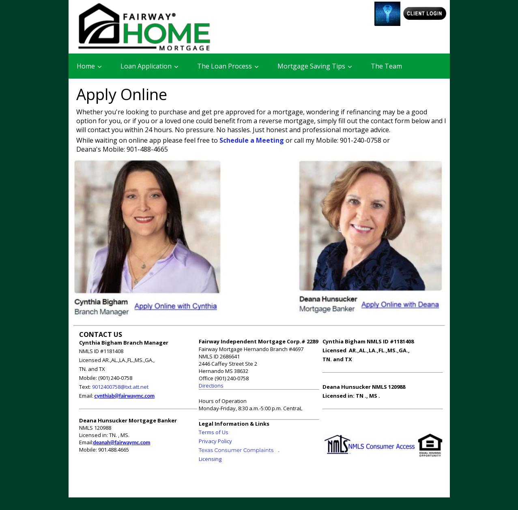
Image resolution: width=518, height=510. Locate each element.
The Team (386, 66)
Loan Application (146, 66)
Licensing (210, 459)
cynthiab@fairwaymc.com (125, 395)
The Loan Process (224, 66)
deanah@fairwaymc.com (121, 442)
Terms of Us (213, 432)
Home (86, 66)
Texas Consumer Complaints (236, 450)
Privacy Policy (215, 441)
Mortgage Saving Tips (311, 66)
